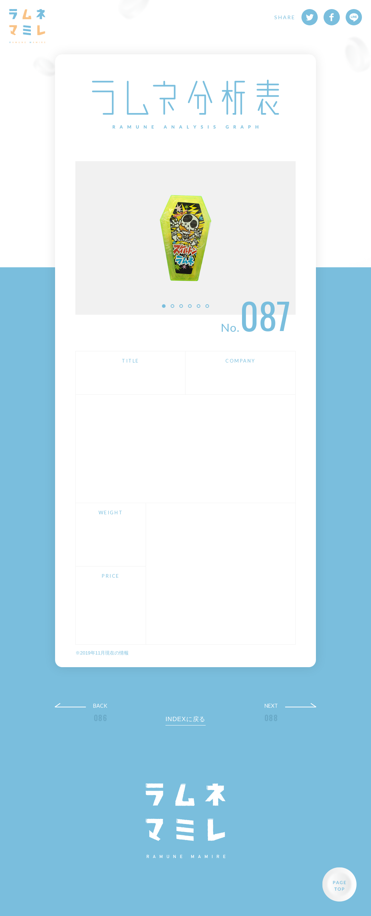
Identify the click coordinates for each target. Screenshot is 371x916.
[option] (185, 238)
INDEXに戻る (186, 719)
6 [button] (207, 306)
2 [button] (172, 306)
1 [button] (164, 306)
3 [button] (181, 306)
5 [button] (198, 306)
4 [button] (190, 306)
